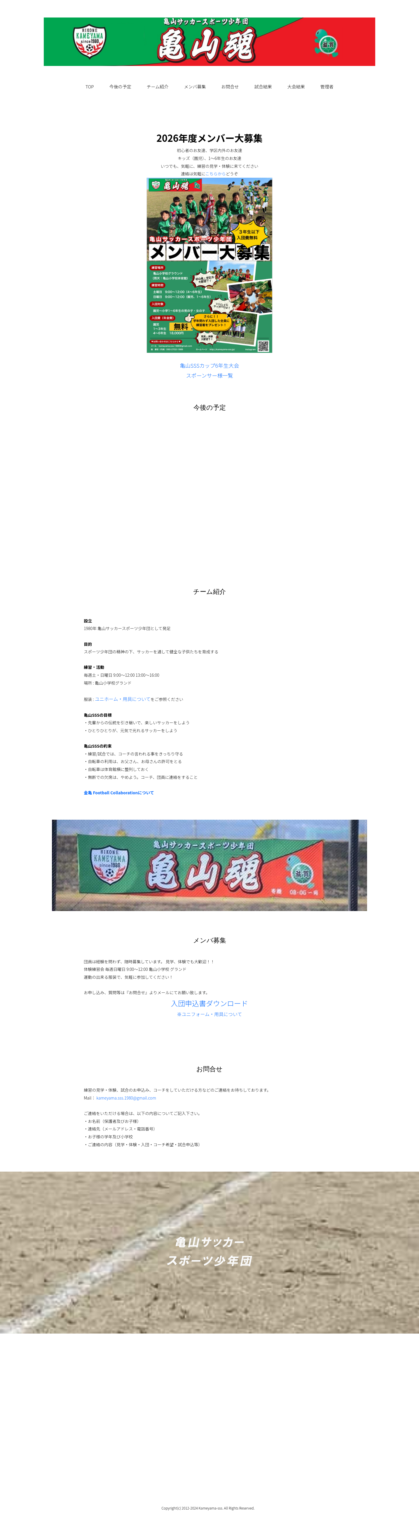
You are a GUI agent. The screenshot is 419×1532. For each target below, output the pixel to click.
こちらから (215, 174)
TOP (89, 86)
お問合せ (230, 86)
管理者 (327, 86)
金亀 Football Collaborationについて (119, 792)
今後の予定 (120, 86)
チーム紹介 (158, 86)
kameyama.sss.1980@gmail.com (126, 1098)
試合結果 (263, 86)
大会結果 (296, 86)
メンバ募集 (195, 86)
